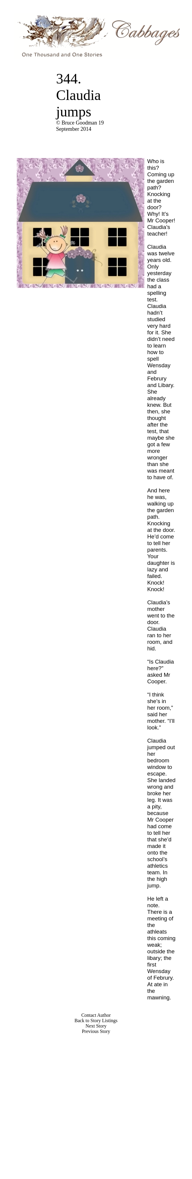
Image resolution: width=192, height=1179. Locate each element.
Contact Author (96, 1015)
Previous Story (96, 1031)
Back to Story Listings (96, 1020)
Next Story (96, 1025)
